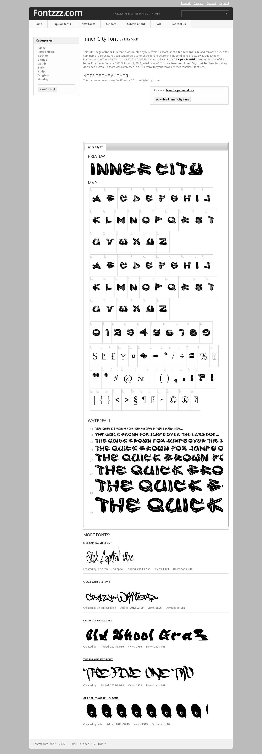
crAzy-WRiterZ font (96, 581)
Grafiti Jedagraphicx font (101, 698)
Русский (211, 3)
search (226, 14)
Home (38, 24)
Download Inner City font (172, 99)
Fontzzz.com (57, 12)
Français (198, 3)
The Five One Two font (98, 659)
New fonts (88, 24)
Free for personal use (180, 90)
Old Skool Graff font (97, 620)
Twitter (102, 744)
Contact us (178, 24)
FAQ (158, 24)
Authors (111, 24)
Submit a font (136, 24)
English (186, 3)
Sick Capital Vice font (97, 542)
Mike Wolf (131, 39)
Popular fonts (62, 24)
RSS (94, 744)
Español (224, 3)
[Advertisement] (56, 165)
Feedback (84, 744)
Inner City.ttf (95, 147)
